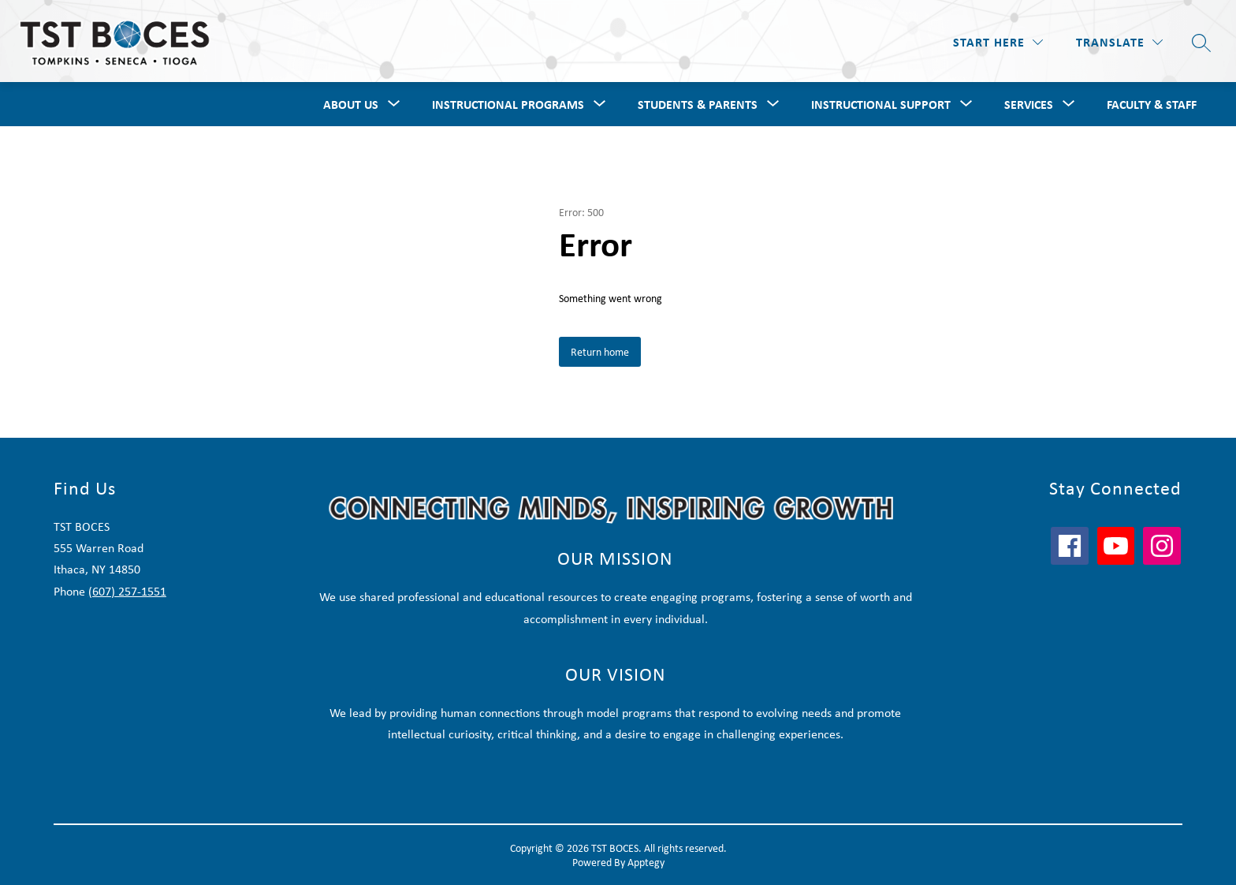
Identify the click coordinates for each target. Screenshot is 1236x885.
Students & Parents (698, 104)
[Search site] (1201, 42)
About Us (350, 104)
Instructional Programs (508, 104)
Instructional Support (881, 104)
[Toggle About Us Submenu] (394, 104)
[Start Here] (998, 42)
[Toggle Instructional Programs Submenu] (599, 104)
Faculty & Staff (1152, 104)
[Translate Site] (1119, 42)
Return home (600, 352)
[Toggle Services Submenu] (1068, 104)
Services (1028, 104)
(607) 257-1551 (127, 591)
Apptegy (646, 862)
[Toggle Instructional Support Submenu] (966, 104)
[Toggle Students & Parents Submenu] (773, 104)
